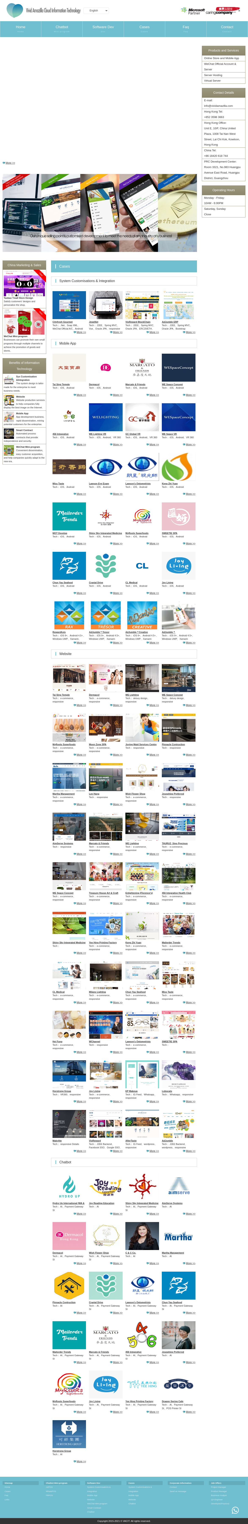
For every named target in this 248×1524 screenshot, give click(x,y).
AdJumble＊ (168, 632)
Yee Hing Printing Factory (103, 942)
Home (20, 29)
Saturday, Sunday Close (215, 211)
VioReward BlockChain (137, 322)
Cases (144, 29)
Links (7, 1499)
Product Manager (219, 1491)
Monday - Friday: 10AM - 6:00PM (214, 200)
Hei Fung (57, 1041)
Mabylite (57, 1140)
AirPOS (49, 1487)
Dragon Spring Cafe (172, 1401)
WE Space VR (169, 434)
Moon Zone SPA (97, 744)
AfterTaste (131, 1140)
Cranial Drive (96, 582)
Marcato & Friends (135, 384)
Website (91, 1499)
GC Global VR (132, 434)
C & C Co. (130, 1252)
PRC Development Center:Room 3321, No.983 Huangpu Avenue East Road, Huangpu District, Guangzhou (222, 170)
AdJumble (167, 1140)
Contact (227, 29)
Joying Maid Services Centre (141, 744)
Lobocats (167, 1091)
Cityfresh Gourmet (63, 322)
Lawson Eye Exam (99, 483)
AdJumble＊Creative (136, 632)
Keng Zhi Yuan (170, 483)
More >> (10, 162)
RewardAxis (59, 632)
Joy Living (167, 582)
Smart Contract (94, 1508)
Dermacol (94, 384)
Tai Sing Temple (61, 384)
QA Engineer (217, 1499)
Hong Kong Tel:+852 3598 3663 (214, 114)
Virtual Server (212, 80)
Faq (185, 29)
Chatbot (61, 29)
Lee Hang (94, 794)
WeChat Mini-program (97, 1503)
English (95, 11)
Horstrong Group (62, 1091)
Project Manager (218, 1487)
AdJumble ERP (170, 322)
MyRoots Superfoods (136, 533)
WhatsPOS (51, 1491)
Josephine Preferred (173, 794)
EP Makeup (131, 1091)
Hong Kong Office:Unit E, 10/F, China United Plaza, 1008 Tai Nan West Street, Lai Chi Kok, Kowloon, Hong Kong (222, 133)
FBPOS (49, 1495)
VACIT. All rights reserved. (137, 1521)
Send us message (178, 1491)
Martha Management (64, 794)
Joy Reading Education (101, 1203)
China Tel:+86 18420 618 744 (216, 153)
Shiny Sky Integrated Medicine (105, 533)
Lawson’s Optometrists (138, 483)
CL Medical (131, 582)
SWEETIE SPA (169, 533)
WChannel (94, 1041)
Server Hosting (213, 75)
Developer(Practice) (220, 1503)
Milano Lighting (97, 992)
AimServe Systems (63, 843)
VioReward (95, 1140)
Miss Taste (58, 483)
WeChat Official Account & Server (220, 66)
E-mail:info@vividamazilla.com (218, 103)
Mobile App (92, 1495)
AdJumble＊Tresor (99, 632)
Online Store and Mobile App (221, 58)
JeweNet (93, 322)
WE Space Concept (172, 384)
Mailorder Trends (171, 942)
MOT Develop (60, 533)
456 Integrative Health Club (176, 893)
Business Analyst (218, 1495)
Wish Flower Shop (135, 794)
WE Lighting (132, 695)
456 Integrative (61, 434)
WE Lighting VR (97, 434)
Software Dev (103, 29)
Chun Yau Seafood (63, 582)
